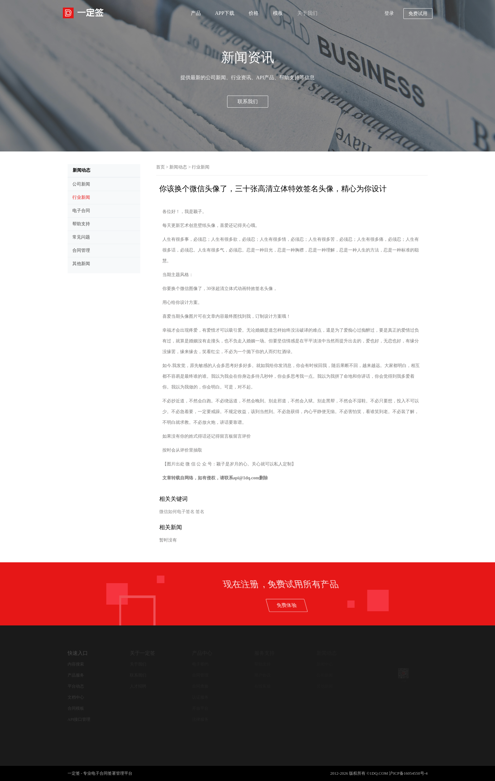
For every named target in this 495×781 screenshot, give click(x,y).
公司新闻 (325, 675)
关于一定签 (142, 653)
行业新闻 (200, 167)
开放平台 (200, 708)
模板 (278, 13)
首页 (160, 167)
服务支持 (264, 653)
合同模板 (76, 708)
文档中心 (76, 697)
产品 (196, 13)
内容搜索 (76, 664)
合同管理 (200, 675)
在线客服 (262, 686)
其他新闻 (325, 686)
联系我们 (248, 101)
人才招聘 (138, 686)
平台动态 (76, 686)
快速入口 (78, 653)
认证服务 (200, 697)
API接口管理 (79, 719)
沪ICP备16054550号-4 (408, 773)
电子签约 (200, 664)
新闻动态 (178, 167)
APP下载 (224, 13)
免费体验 (376, 604)
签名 (200, 511)
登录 (389, 13)
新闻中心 (325, 664)
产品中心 (202, 653)
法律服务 (200, 719)
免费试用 (417, 13)
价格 (254, 13)
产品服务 (76, 675)
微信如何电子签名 (177, 511)
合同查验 (200, 686)
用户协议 (262, 675)
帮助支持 (262, 664)
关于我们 (307, 13)
